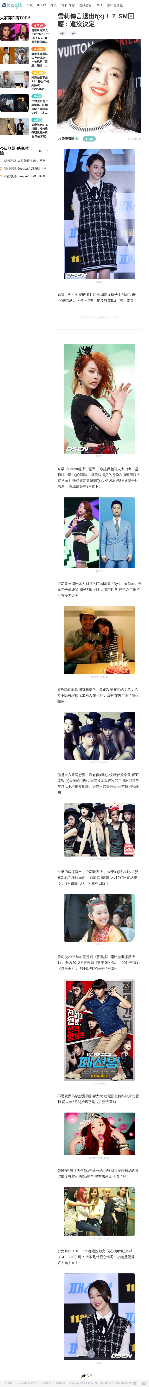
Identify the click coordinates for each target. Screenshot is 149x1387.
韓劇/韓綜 (67, 5)
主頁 (29, 5)
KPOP (41, 5)
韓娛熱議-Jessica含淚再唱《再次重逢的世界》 (27, 168)
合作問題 (46, 1383)
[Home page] (12, 6)
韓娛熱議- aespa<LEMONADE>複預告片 (27, 176)
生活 (99, 5)
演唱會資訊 (115, 5)
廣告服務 (60, 1383)
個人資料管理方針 (27, 1383)
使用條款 (9, 1383)
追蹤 (89, 138)
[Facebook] (135, 1383)
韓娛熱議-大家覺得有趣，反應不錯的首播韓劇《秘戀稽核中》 (27, 160)
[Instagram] (144, 1383)
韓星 (53, 5)
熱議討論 (85, 5)
